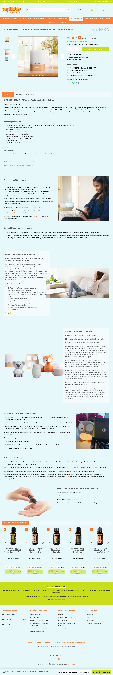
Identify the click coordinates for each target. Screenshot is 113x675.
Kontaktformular (14, 625)
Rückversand (62, 620)
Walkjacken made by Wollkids (39, 620)
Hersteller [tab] (19, 94)
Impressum (90, 615)
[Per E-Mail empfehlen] (77, 83)
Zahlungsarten (62, 629)
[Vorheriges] (13, 56)
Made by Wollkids (36, 617)
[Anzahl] (73, 49)
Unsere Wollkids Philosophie (39, 623)
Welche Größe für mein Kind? (39, 629)
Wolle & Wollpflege (36, 626)
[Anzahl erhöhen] (77, 49)
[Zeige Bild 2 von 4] (36, 75)
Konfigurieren (85, 672)
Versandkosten (69, 663)
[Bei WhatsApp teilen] (73, 83)
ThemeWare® (71, 664)
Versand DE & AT (63, 615)
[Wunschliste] (83, 10)
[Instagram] (58, 658)
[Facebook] (54, 658)
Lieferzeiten (62, 626)
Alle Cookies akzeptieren (101, 672)
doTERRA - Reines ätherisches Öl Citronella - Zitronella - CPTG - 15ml (56, 550)
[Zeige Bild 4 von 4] (43, 75)
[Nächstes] (62, 56)
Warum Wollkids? (35, 615)
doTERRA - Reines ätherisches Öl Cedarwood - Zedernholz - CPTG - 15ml (35, 550)
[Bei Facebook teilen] (69, 83)
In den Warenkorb (95, 49)
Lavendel (39, 207)
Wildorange (10, 213)
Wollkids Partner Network (66, 646)
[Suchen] (68, 10)
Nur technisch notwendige (67, 672)
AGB (88, 617)
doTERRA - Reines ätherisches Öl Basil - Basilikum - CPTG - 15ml (13, 550)
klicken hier (76, 496)
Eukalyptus (34, 216)
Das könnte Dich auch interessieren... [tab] (16, 523)
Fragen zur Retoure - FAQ (66, 623)
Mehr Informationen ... (8, 672)
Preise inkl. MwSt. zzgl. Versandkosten (77, 41)
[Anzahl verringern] (69, 49)
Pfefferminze (27, 213)
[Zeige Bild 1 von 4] (33, 75)
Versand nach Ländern (65, 617)
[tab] (8, 94)
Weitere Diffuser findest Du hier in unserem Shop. (19, 165)
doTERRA (36, 462)
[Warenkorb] (106, 10)
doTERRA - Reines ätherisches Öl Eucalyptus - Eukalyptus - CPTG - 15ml (78, 550)
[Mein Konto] (95, 10)
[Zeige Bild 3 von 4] (39, 75)
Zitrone (16, 213)
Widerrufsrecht (91, 620)
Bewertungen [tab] (29, 94)
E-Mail (67, 477)
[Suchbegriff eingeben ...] (46, 10)
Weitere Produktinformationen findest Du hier (20, 162)
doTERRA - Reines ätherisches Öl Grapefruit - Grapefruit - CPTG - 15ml (100, 550)
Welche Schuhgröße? (37, 632)
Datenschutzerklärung (94, 623)
